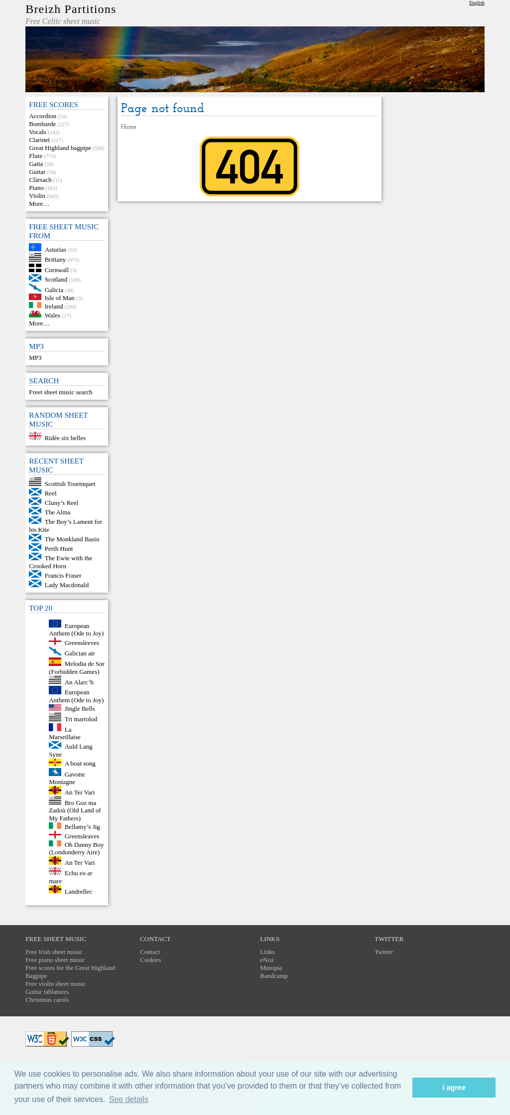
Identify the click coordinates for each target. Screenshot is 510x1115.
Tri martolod (81, 719)
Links (267, 952)
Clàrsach (40, 179)
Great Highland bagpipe (60, 148)
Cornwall (57, 270)
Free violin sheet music (55, 983)
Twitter (384, 952)
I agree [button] (453, 1088)
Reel (51, 493)
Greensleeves (82, 642)
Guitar (37, 171)
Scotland (56, 279)
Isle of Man (60, 298)
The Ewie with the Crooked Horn (60, 562)
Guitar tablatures (47, 991)
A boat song (80, 764)
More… (39, 203)
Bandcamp (274, 975)
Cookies (150, 959)
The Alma (58, 512)
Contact (150, 952)
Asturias (55, 249)
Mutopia (271, 967)
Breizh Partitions (70, 8)
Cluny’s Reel (62, 502)
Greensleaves (82, 836)
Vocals (37, 132)
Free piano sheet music (55, 959)
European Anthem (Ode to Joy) (76, 629)
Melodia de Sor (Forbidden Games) (77, 667)
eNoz (266, 959)
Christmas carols (47, 999)
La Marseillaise (65, 733)
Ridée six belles (65, 438)
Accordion (42, 116)
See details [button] (128, 1099)
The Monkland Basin (72, 539)
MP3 (35, 357)
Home (128, 127)
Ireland (54, 306)
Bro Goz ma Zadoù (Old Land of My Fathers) (75, 810)
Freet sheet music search (60, 392)
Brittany (55, 259)
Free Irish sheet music (53, 952)
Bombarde (42, 124)
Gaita (36, 163)
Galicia (54, 289)
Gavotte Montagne (67, 778)
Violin (37, 195)
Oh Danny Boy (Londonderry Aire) (76, 848)
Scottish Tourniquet (70, 483)
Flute (35, 155)
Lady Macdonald (67, 585)
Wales (52, 315)
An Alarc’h (79, 681)
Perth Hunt (59, 548)
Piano (36, 187)
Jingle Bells (80, 708)
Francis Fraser (63, 575)
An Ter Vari (80, 792)
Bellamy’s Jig (82, 826)
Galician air (80, 653)
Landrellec (79, 891)
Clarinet (39, 140)
